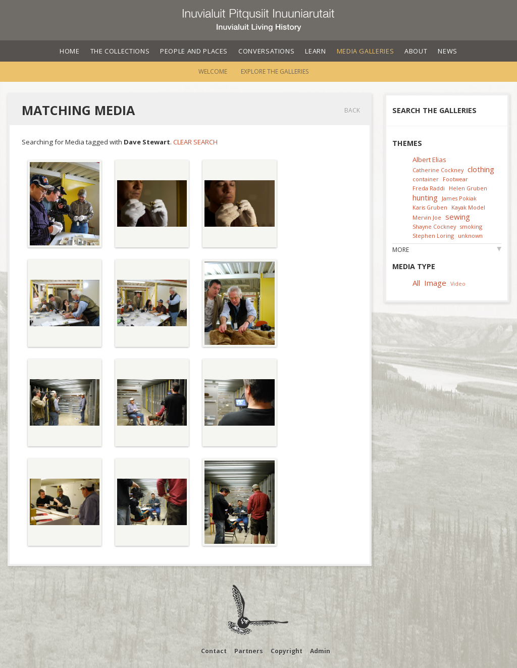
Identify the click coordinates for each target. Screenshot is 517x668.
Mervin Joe (426, 217)
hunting (425, 197)
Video (458, 283)
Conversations (266, 51)
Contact (214, 651)
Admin (320, 651)
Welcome (212, 71)
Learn (315, 51)
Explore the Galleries (274, 71)
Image (435, 283)
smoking (471, 226)
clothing (481, 169)
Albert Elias (429, 159)
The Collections (120, 51)
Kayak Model (468, 207)
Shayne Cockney (434, 226)
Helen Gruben (468, 188)
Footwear (455, 179)
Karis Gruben (429, 207)
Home (70, 51)
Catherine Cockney (437, 170)
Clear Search (195, 141)
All (416, 283)
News (447, 51)
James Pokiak (459, 198)
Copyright (286, 651)
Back (352, 110)
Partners (248, 651)
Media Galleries (365, 51)
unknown (470, 235)
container (425, 179)
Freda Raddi (428, 188)
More (400, 249)
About (415, 51)
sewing (457, 217)
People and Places (194, 51)
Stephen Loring (433, 235)
